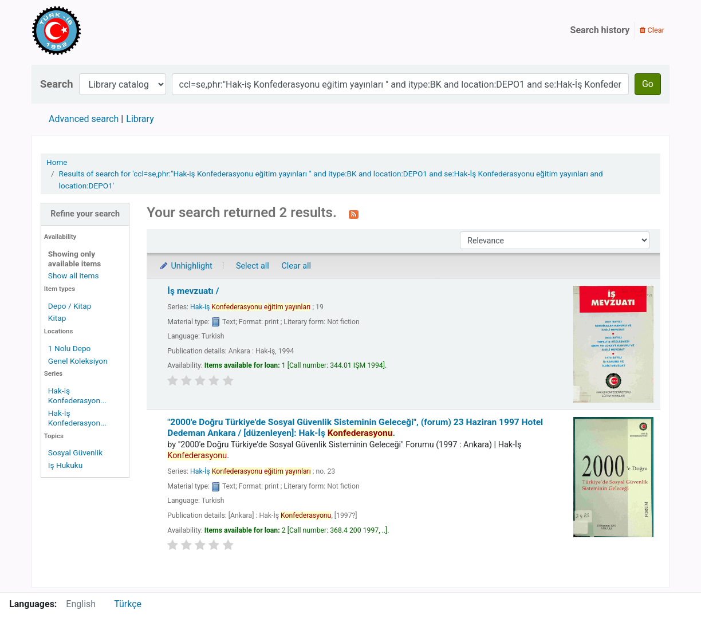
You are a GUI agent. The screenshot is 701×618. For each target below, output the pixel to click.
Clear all (296, 266)
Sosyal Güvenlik (75, 452)
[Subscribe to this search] (353, 214)
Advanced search (84, 118)
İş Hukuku (65, 465)
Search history (600, 30)
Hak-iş (250, 307)
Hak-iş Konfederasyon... (77, 395)
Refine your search (85, 214)
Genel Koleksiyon (78, 360)
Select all (252, 266)
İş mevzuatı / (193, 291)
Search (56, 84)
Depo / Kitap (70, 305)
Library (139, 118)
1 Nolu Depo (69, 348)
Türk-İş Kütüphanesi (89, 30)
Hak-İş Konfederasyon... (77, 417)
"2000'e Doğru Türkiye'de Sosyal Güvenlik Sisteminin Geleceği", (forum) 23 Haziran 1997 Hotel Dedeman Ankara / (355, 427)
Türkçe (127, 604)
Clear (652, 30)
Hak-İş (250, 471)
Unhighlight (185, 266)
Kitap (57, 317)
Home (57, 162)
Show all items (73, 275)
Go (647, 83)
